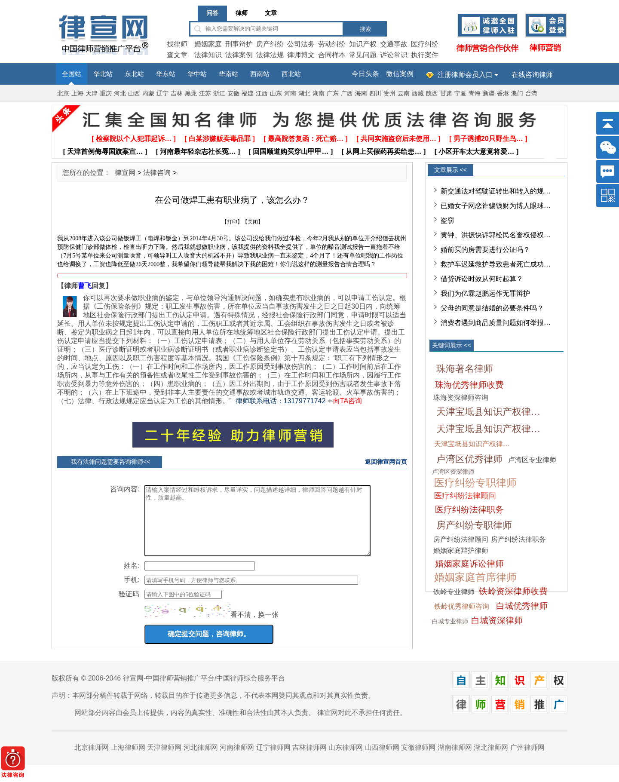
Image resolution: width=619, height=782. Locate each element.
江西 (262, 93)
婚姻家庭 (208, 44)
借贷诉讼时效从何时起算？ (482, 278)
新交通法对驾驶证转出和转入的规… (496, 191)
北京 (63, 93)
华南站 (228, 74)
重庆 (106, 93)
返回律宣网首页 (386, 461)
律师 (242, 13)
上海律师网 (128, 760)
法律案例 (239, 54)
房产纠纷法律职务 (518, 539)
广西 (347, 93)
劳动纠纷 (332, 44)
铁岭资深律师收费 (513, 591)
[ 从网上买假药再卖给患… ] (384, 151)
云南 (404, 93)
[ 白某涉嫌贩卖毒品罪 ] (219, 138)
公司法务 (301, 44)
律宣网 (125, 172)
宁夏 (460, 93)
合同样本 (332, 54)
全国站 (71, 74)
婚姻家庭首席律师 (475, 577)
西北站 (291, 74)
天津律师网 (164, 760)
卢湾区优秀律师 (469, 459)
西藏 (418, 93)
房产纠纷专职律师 (474, 525)
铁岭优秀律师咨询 (461, 606)
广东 (333, 93)
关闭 (253, 222)
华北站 (103, 74)
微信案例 (400, 73)
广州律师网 (527, 760)
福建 (248, 93)
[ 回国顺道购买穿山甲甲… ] (291, 151)
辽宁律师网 (273, 760)
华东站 (165, 74)
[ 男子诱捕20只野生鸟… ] (488, 138)
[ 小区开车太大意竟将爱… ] (477, 151)
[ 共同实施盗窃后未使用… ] (398, 138)
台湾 (531, 93)
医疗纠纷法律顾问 (465, 495)
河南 (290, 93)
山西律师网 (382, 760)
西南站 (260, 74)
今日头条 (365, 73)
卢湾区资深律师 (453, 472)
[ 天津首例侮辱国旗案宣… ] (105, 151)
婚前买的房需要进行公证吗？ (485, 249)
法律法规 (270, 54)
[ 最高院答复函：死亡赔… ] (306, 138)
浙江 (219, 93)
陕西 (432, 93)
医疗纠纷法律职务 (469, 509)
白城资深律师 (497, 620)
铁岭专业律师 (454, 591)
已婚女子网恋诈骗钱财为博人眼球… (496, 205)
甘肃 (446, 93)
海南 (361, 93)
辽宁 (162, 93)
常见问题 (363, 54)
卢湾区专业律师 (532, 459)
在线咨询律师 (532, 74)
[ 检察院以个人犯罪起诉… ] (134, 138)
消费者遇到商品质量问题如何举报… (496, 322)
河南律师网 (237, 760)
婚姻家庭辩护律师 (460, 550)
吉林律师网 (309, 760)
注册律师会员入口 (465, 74)
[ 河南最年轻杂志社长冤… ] (198, 151)
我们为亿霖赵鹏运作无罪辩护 (485, 293)
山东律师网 (345, 760)
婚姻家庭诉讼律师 (469, 563)
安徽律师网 (418, 760)
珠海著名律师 (464, 368)
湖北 (304, 93)
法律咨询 (157, 172)
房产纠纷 (270, 44)
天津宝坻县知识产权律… (488, 411)
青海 (475, 93)
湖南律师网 (455, 760)
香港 (503, 93)
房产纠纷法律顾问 (460, 539)
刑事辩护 (239, 44)
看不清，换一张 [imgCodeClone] (254, 627)
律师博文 (301, 54)
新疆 (489, 93)
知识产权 (363, 44)
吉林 (177, 93)
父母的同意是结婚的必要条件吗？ (492, 308)
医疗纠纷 (424, 44)
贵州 (389, 93)
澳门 (517, 93)
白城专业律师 (450, 621)
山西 (134, 93)
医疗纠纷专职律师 (475, 482)
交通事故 (394, 44)
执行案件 (424, 54)
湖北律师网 (491, 760)
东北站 (134, 74)
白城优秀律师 (522, 605)
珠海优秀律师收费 (469, 384)
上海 (77, 93)
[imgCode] (187, 623)
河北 (120, 93)
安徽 (233, 93)
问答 (212, 13)
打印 (232, 222)
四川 (375, 93)
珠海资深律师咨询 (460, 397)
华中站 (197, 74)
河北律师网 (201, 760)
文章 (271, 13)
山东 (276, 93)
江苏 (205, 93)
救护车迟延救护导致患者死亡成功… (496, 264)
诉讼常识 (394, 54)
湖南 (319, 93)
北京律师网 (91, 760)
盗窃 (447, 220)
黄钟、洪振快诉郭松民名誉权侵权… (496, 235)
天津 (92, 93)
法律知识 (208, 54)
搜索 (365, 29)
